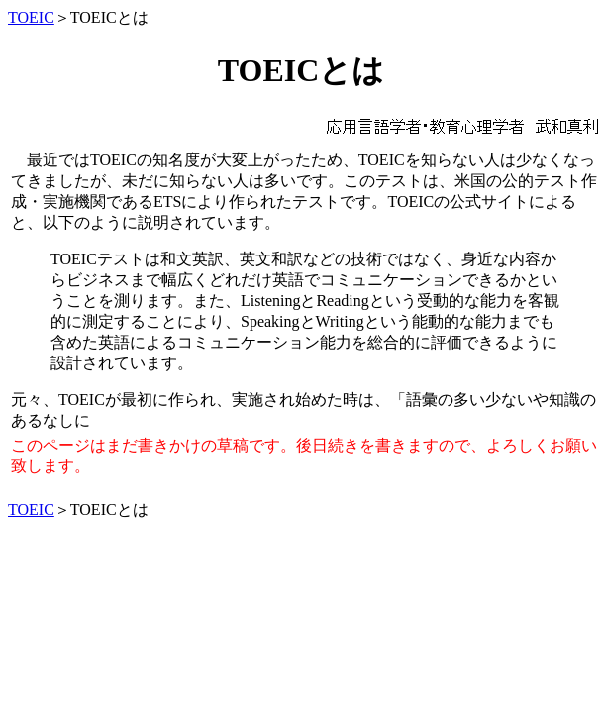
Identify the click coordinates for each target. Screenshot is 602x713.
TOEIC (31, 17)
